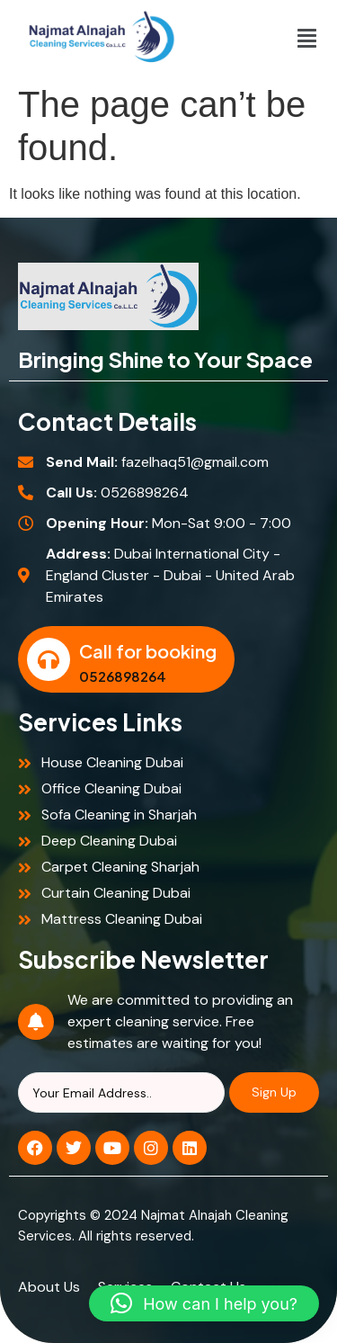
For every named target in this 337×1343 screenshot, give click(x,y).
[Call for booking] (48, 659)
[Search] (121, 1092)
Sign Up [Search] (274, 1092)
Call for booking (148, 651)
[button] (306, 38)
